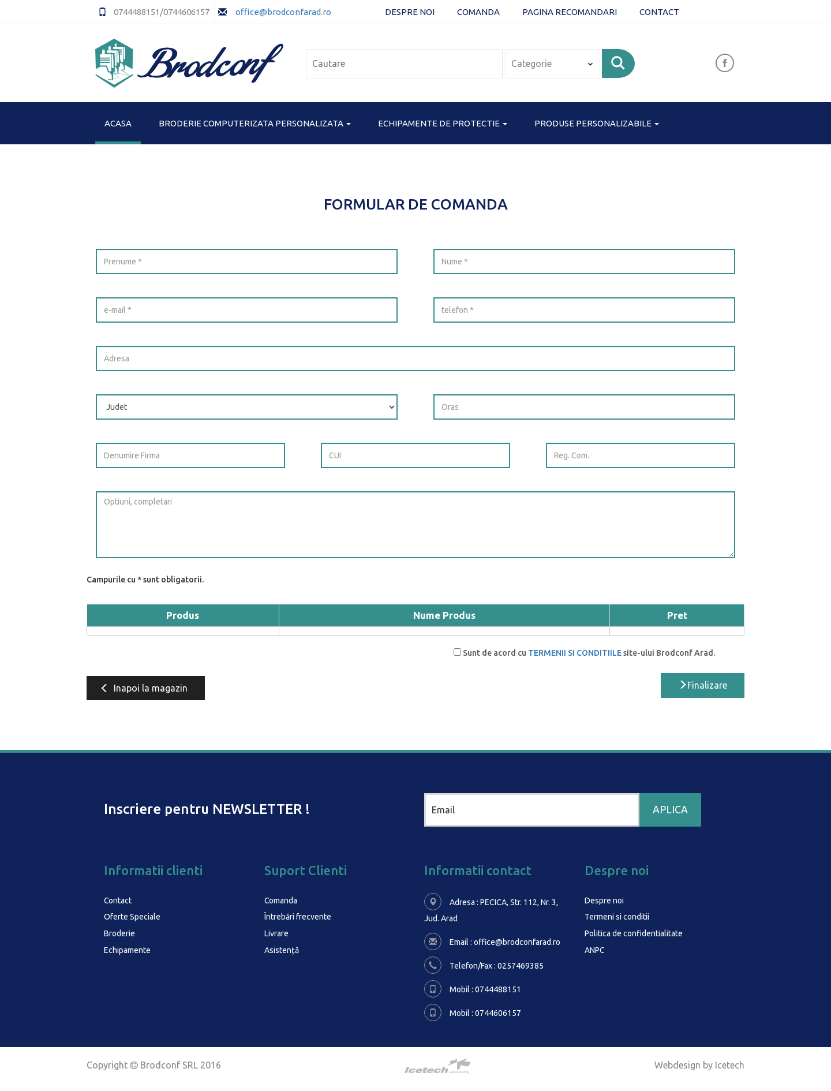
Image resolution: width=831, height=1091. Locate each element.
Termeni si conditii (617, 916)
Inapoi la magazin (143, 688)
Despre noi (410, 12)
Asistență (281, 949)
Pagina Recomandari (569, 12)
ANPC (595, 949)
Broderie (119, 932)
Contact (659, 12)
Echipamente (127, 949)
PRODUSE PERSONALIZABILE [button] (596, 123)
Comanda (478, 12)
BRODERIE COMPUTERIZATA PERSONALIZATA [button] (255, 123)
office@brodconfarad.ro (282, 12)
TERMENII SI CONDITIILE (575, 652)
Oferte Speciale (132, 916)
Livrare (276, 932)
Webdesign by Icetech (699, 1065)
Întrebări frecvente (297, 916)
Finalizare (702, 685)
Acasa (118, 122)
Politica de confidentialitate (634, 932)
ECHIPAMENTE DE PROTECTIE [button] (442, 123)
